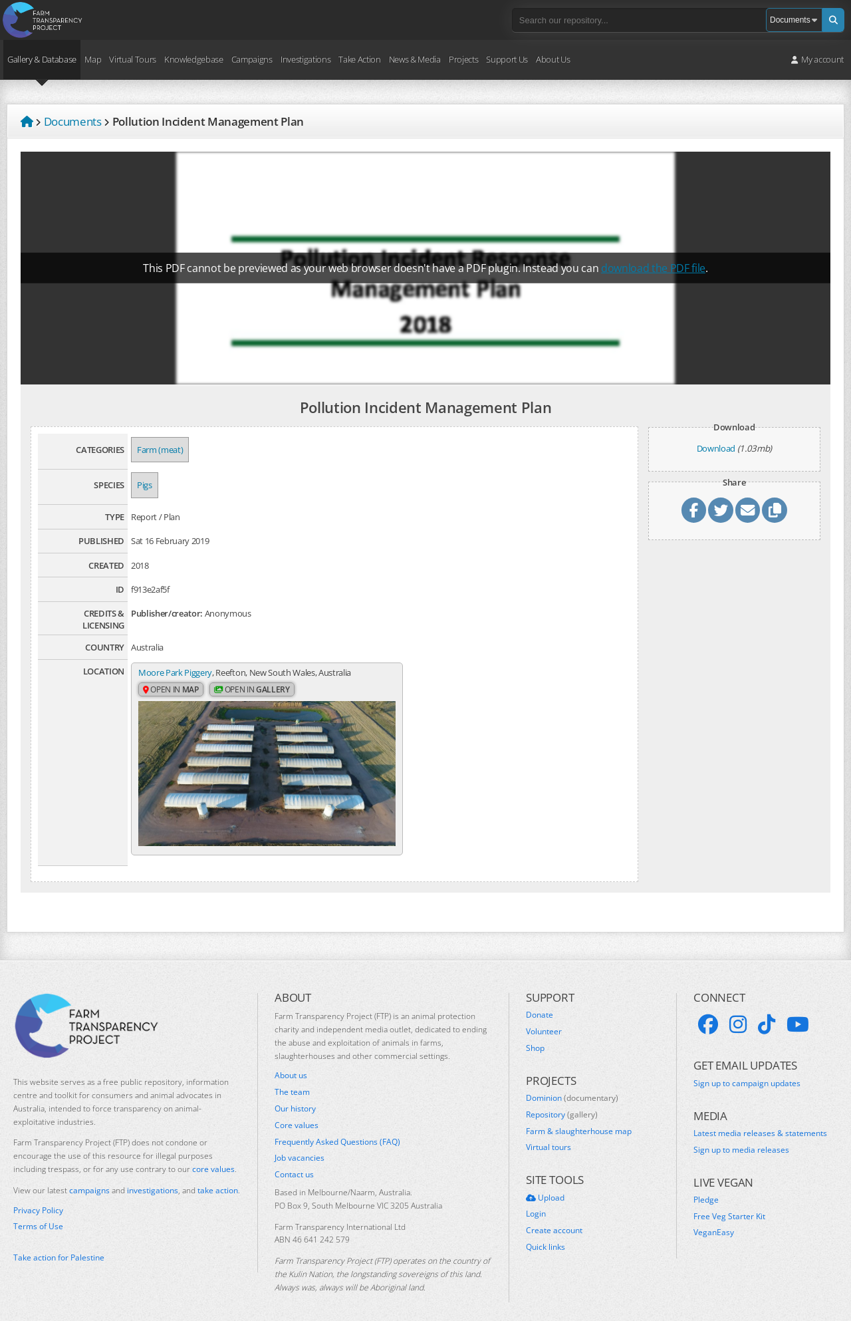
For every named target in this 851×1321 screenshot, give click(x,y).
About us (291, 1063)
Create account (554, 1218)
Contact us (294, 1162)
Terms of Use (38, 1214)
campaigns (89, 1177)
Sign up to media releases (741, 1137)
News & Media (415, 59)
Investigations (305, 59)
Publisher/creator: (167, 613)
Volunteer (544, 1019)
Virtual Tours (132, 59)
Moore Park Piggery (175, 672)
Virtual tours (548, 1134)
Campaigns (252, 59)
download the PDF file (653, 268)
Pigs (144, 485)
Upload (545, 1185)
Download (716, 448)
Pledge (706, 1187)
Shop (535, 1035)
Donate (539, 1002)
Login (536, 1201)
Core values (296, 1112)
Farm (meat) (160, 450)
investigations (152, 1177)
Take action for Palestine (58, 1244)
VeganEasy (713, 1220)
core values (213, 1156)
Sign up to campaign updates (746, 1071)
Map (92, 59)
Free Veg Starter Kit (729, 1204)
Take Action (359, 59)
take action (217, 1177)
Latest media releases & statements (760, 1120)
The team (292, 1079)
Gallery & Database (41, 59)
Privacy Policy (38, 1198)
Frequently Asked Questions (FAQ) (337, 1129)
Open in (171, 690)
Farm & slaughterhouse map (579, 1118)
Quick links (545, 1234)
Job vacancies (299, 1145)
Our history (295, 1096)
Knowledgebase (193, 59)
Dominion (572, 1085)
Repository (562, 1102)
